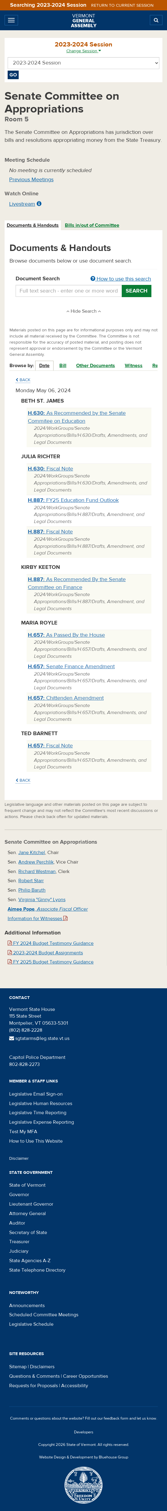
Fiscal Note (50, 468)
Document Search (83, 279)
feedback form (116, 1418)
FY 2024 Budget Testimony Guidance (51, 943)
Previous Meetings (31, 179)
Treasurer (19, 1242)
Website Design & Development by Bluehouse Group (83, 1457)
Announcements (27, 1306)
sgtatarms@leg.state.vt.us (39, 1038)
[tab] (33, 225)
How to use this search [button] (121, 278)
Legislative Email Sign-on (36, 1094)
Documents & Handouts (33, 225)
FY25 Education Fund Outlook (73, 500)
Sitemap (18, 1367)
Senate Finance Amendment (71, 666)
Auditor (17, 1223)
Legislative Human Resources (40, 1103)
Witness (134, 366)
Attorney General (27, 1214)
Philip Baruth (32, 890)
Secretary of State (28, 1232)
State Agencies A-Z (29, 1261)
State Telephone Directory (37, 1270)
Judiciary (18, 1251)
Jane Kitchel (31, 852)
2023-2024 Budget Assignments (45, 953)
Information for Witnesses (38, 919)
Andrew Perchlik (36, 862)
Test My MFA (23, 1132)
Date (44, 366)
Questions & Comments (34, 1376)
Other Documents (95, 366)
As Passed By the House (66, 635)
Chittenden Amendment (66, 698)
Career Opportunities (85, 1376)
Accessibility (74, 1386)
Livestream (22, 204)
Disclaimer (19, 1158)
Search (136, 290)
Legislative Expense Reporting (41, 1122)
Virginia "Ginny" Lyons (41, 900)
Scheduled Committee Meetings (43, 1315)
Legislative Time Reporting (37, 1113)
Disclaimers (42, 1367)
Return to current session (122, 5)
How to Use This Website (36, 1141)
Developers (83, 1432)
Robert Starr (31, 881)
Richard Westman (37, 871)
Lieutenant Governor (31, 1204)
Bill (62, 366)
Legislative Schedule (31, 1324)
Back (23, 380)
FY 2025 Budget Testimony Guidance (51, 962)
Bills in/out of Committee (92, 225)
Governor (19, 1195)
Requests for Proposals (33, 1386)
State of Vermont (27, 1185)
